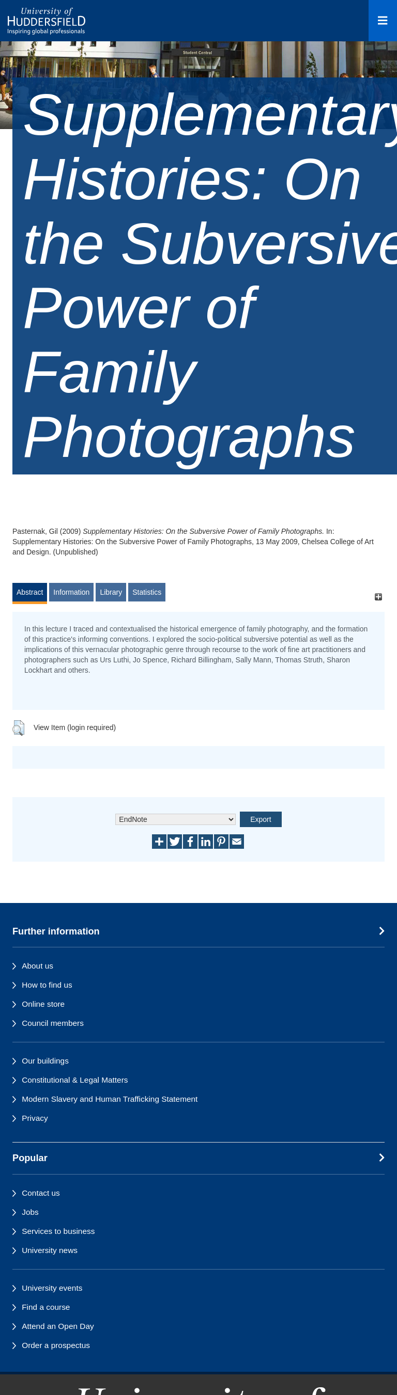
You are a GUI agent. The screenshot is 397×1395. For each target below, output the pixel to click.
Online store (43, 1004)
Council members (53, 1023)
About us (37, 965)
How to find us (47, 984)
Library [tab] (111, 592)
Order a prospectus (56, 1345)
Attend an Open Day (58, 1326)
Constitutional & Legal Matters (75, 1079)
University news (50, 1250)
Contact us (41, 1192)
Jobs (30, 1212)
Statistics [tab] (146, 592)
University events (52, 1287)
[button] (18, 728)
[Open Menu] (383, 20)
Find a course (46, 1307)
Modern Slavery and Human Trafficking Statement (109, 1099)
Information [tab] (71, 592)
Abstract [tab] (30, 592)
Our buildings (45, 1060)
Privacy (35, 1118)
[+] (378, 597)
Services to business (58, 1231)
